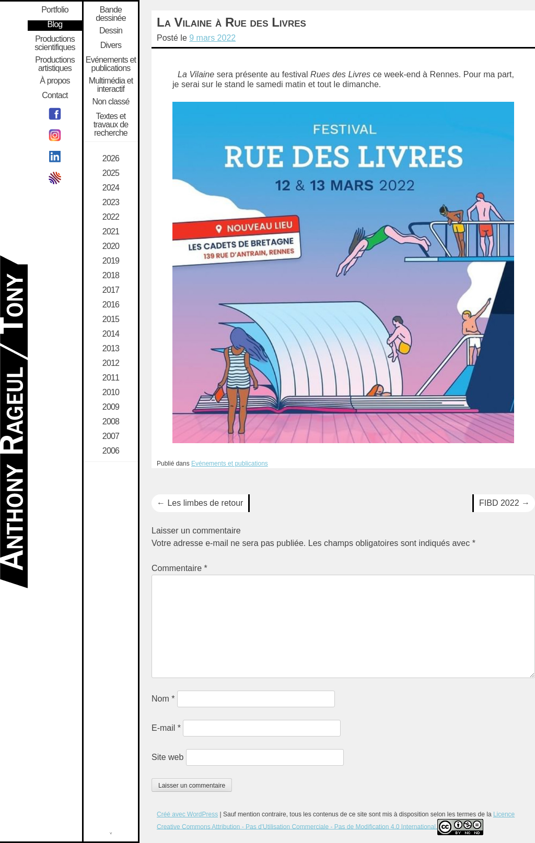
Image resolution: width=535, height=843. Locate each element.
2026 (110, 159)
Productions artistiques (55, 64)
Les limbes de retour (200, 502)
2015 (110, 319)
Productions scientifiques (54, 43)
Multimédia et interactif (111, 85)
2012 (110, 363)
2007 (110, 436)
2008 (110, 422)
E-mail (166, 727)
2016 (110, 305)
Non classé (110, 102)
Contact (55, 95)
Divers (111, 45)
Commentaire (179, 568)
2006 (110, 451)
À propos (55, 81)
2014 (110, 334)
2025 (110, 173)
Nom (163, 698)
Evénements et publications (229, 463)
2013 (110, 349)
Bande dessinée (111, 14)
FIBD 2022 (504, 502)
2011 (110, 378)
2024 (110, 188)
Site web (167, 757)
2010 (110, 392)
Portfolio (54, 10)
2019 (110, 261)
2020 (110, 246)
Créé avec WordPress (187, 814)
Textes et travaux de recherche (111, 124)
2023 (110, 202)
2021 (110, 232)
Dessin (110, 31)
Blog (55, 24)
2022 (110, 217)
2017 (110, 290)
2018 (110, 275)
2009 (110, 407)
